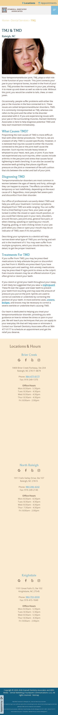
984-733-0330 (33, 600)
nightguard (49, 285)
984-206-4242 (33, 490)
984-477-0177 (33, 380)
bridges (6, 302)
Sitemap (35, 695)
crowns (50, 299)
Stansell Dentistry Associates (34, 690)
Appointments (47, 2)
